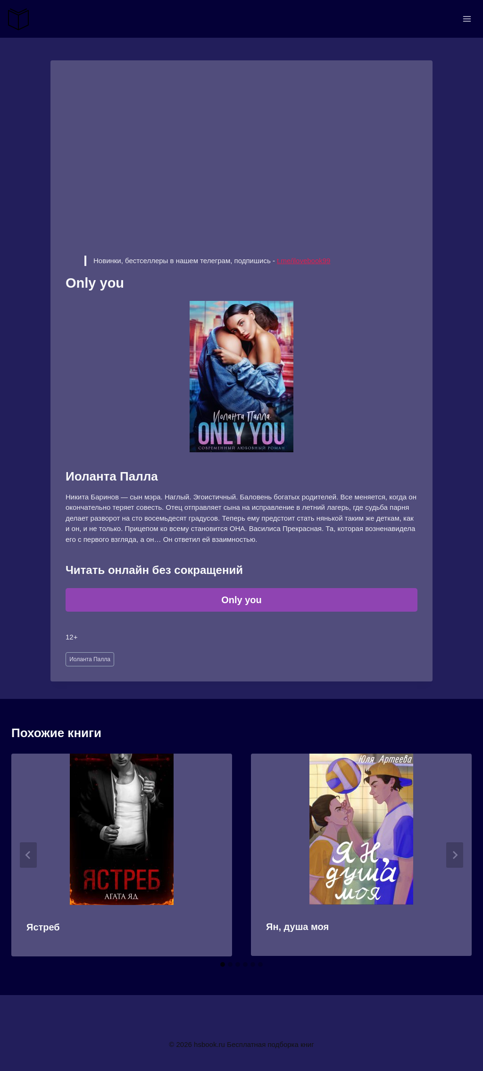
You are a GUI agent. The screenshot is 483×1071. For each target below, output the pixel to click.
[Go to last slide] (28, 855)
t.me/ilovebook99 (303, 261)
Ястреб (43, 927)
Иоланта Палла (89, 659)
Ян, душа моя (297, 927)
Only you (241, 600)
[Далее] (454, 855)
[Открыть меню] (466, 18)
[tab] (222, 964)
